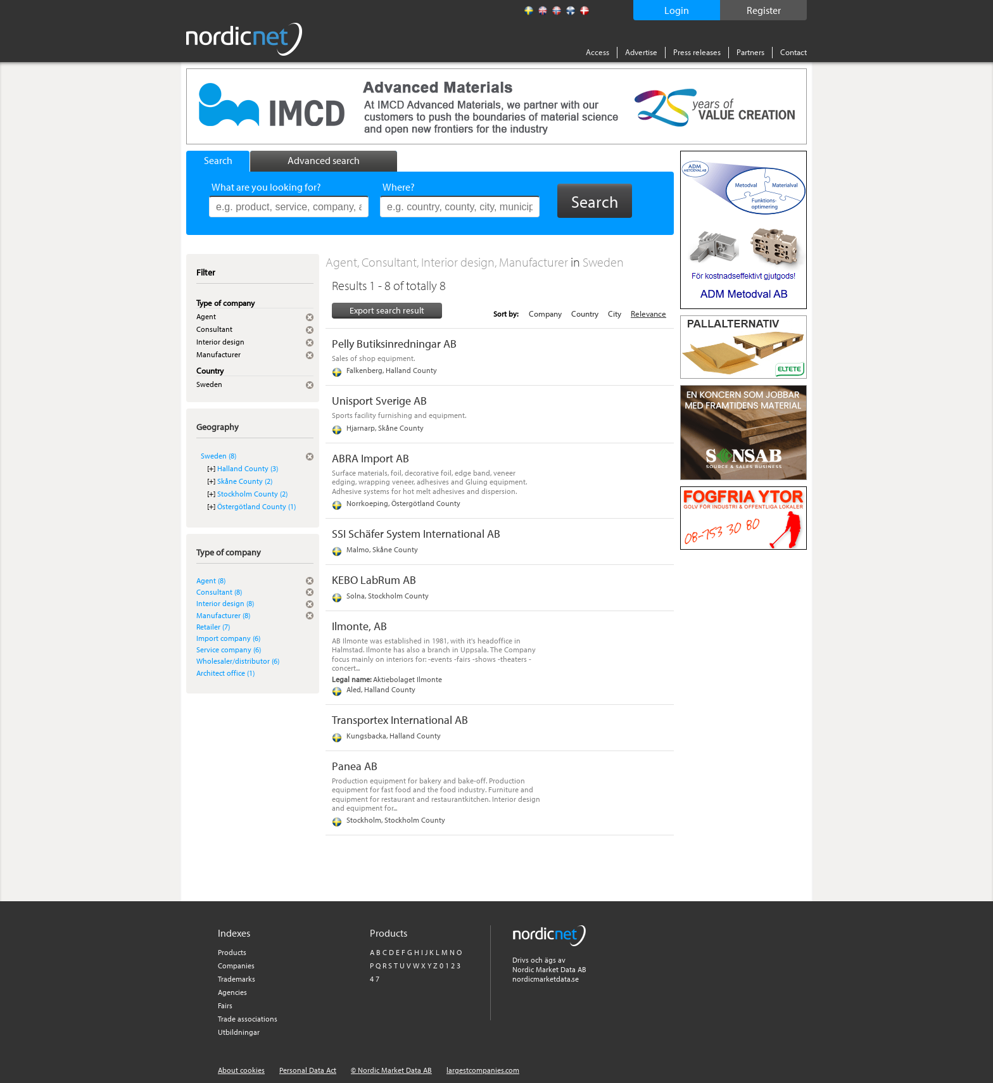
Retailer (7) (213, 626)
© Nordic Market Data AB (391, 1070)
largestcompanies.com (482, 1070)
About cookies (241, 1070)
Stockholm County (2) (252, 493)
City (614, 313)
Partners (750, 52)
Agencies (232, 992)
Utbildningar (239, 1032)
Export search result (387, 310)
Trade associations (247, 1018)
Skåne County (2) (244, 481)
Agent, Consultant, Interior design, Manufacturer (448, 262)
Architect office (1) (225, 673)
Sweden (603, 262)
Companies (236, 965)
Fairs (225, 1005)
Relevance (648, 313)
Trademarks (236, 979)
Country (584, 313)
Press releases (697, 52)
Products (232, 952)
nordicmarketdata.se (545, 979)
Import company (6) (228, 638)
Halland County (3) (247, 468)
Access (597, 52)
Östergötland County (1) (256, 506)
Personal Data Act (307, 1070)
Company (545, 313)
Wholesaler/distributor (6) (237, 661)
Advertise (641, 52)
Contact (793, 52)
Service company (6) (228, 649)
